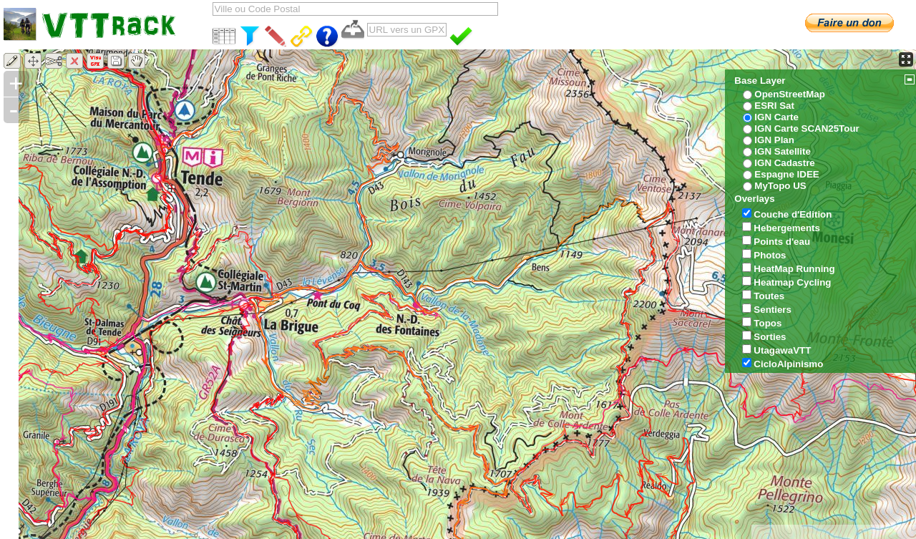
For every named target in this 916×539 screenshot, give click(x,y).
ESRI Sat (774, 105)
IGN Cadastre (784, 162)
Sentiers (772, 309)
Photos (770, 255)
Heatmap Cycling (792, 282)
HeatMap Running (794, 268)
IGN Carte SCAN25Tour (806, 128)
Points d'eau (782, 241)
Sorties (770, 336)
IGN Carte (776, 117)
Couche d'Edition (793, 214)
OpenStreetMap (789, 94)
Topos (767, 323)
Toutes (769, 296)
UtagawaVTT (782, 350)
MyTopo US (780, 185)
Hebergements (787, 228)
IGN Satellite (782, 151)
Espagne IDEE (786, 174)
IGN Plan (774, 140)
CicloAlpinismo (788, 364)
